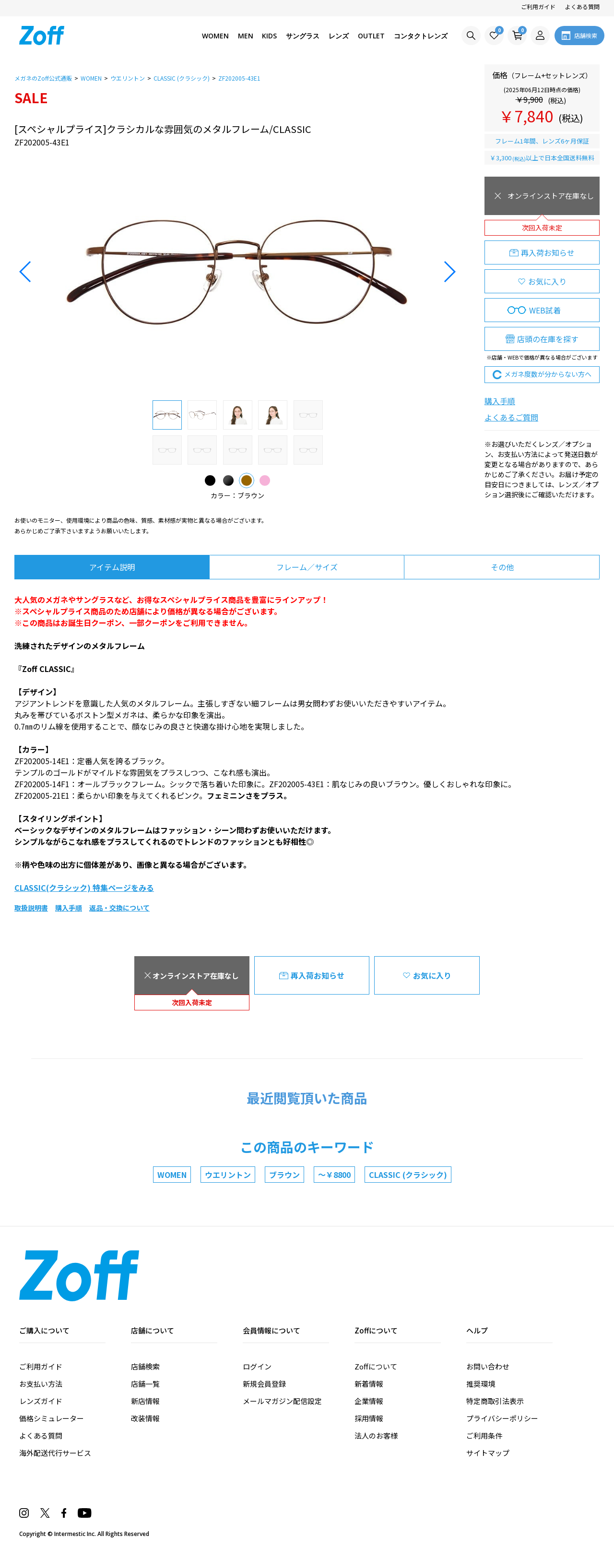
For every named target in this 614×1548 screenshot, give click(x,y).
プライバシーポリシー (502, 1418)
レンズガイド (40, 1401)
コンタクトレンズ (421, 35)
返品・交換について (119, 907)
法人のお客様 (376, 1435)
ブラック (210, 478)
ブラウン (246, 478)
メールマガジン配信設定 (282, 1401)
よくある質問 (582, 6)
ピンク (264, 478)
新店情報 (145, 1401)
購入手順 (499, 401)
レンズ (339, 35)
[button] (25, 271)
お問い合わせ (487, 1366)
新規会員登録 (264, 1384)
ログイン (257, 1366)
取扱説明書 (31, 907)
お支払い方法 (40, 1384)
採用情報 (368, 1418)
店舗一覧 (145, 1384)
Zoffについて (375, 1366)
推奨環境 (480, 1384)
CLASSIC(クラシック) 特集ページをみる (84, 887)
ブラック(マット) (228, 478)
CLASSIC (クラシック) (408, 1174)
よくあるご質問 (511, 417)
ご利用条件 (484, 1435)
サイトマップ (487, 1453)
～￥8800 (334, 1174)
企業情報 (368, 1401)
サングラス (302, 35)
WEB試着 (545, 310)
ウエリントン (228, 1174)
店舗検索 (145, 1366)
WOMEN (172, 1174)
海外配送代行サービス (55, 1453)
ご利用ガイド (538, 6)
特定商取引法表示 (495, 1401)
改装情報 (145, 1418)
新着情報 (368, 1384)
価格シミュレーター (51, 1418)
